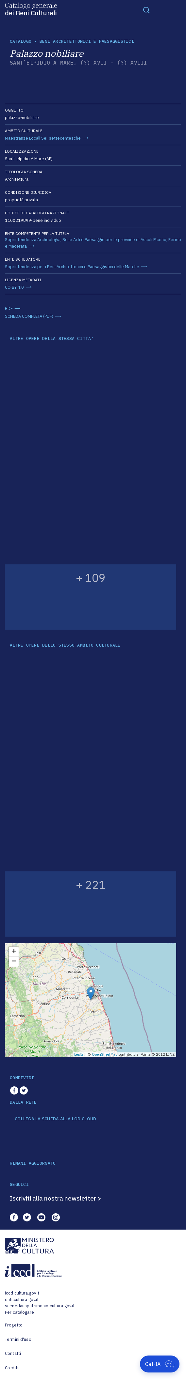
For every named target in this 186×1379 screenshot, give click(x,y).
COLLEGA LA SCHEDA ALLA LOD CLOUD (55, 1119)
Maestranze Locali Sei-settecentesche (43, 138)
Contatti (13, 1353)
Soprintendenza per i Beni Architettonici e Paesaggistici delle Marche (72, 266)
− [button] (14, 962)
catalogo (20, 41)
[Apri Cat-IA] (159, 1364)
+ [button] (14, 952)
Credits (12, 1368)
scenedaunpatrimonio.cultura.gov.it (40, 1306)
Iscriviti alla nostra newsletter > (55, 1198)
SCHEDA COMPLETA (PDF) (29, 316)
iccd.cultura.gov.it (22, 1293)
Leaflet (79, 1054)
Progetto (14, 1325)
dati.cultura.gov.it (22, 1299)
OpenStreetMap (105, 1054)
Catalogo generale (31, 9)
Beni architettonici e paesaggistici (87, 41)
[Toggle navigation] (146, 10)
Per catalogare (19, 1312)
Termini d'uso (18, 1339)
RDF (9, 308)
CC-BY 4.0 (14, 287)
